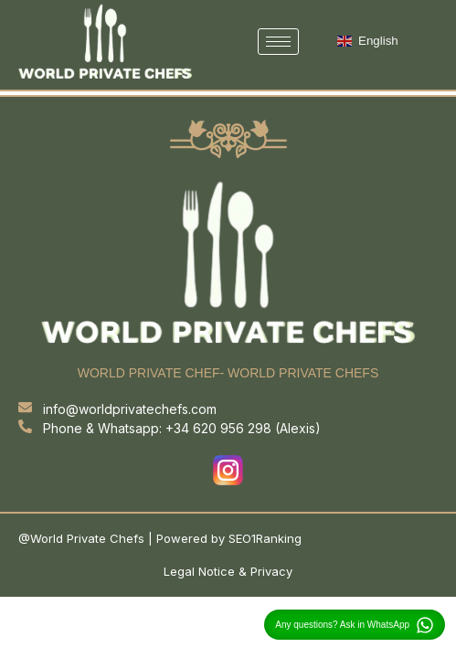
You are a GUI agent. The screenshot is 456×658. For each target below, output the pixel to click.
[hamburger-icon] (278, 41)
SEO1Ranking (265, 538)
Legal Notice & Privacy (228, 571)
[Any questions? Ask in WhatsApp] (425, 625)
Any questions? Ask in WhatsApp (342, 625)
